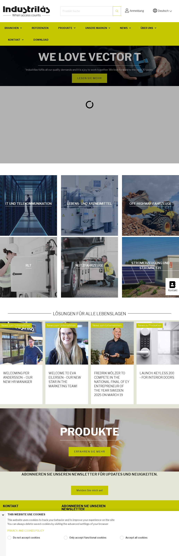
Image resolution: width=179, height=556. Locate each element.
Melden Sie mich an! (89, 490)
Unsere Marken (96, 27)
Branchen (12, 27)
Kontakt (14, 39)
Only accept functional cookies (87, 537)
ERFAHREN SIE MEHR (89, 451)
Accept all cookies (136, 537)
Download (41, 39)
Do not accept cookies (26, 537)
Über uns (147, 27)
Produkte (65, 27)
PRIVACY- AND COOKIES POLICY (25, 530)
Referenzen (40, 27)
